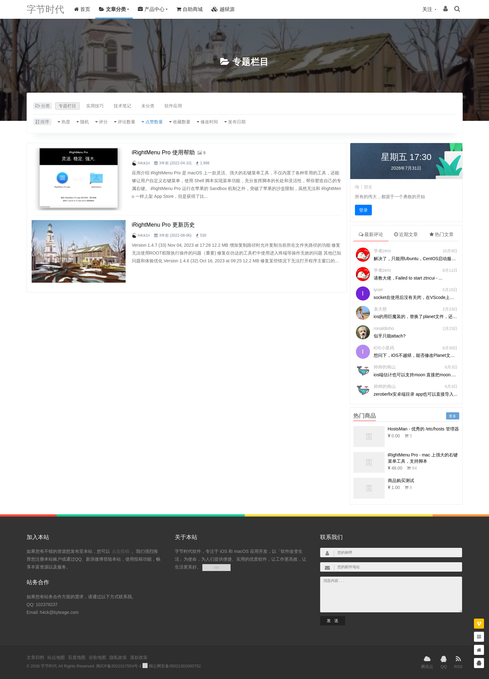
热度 (65, 121)
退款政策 (139, 657)
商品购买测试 (401, 480)
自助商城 (189, 9)
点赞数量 (154, 121)
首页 (82, 9)
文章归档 (35, 657)
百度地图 (77, 657)
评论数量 (126, 121)
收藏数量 (181, 121)
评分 (103, 121)
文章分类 (112, 9)
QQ (443, 661)
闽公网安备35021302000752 (172, 666)
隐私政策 (118, 657)
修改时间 (209, 121)
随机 (84, 121)
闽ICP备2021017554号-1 (119, 666)
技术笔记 (122, 105)
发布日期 (237, 121)
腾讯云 (427, 661)
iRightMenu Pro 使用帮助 (163, 152)
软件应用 (173, 105)
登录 (363, 210)
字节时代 (45, 9)
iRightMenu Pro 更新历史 (163, 225)
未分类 (147, 105)
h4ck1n (144, 163)
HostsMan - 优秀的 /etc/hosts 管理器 (423, 428)
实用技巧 (95, 105)
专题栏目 (250, 62)
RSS (458, 661)
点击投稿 (120, 551)
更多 (452, 416)
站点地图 (56, 657)
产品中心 (151, 9)
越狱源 (222, 9)
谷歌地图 (97, 657)
